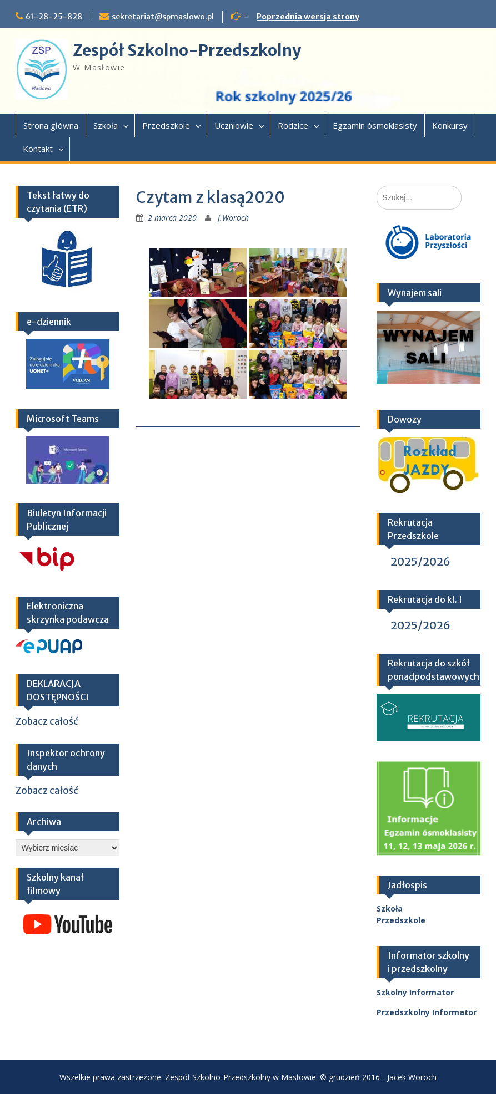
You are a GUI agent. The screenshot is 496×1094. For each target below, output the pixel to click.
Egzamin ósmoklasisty (375, 125)
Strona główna (50, 125)
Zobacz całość (47, 721)
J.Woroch (233, 217)
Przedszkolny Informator (427, 1012)
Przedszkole (166, 125)
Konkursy (450, 125)
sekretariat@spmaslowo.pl (163, 17)
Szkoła (105, 125)
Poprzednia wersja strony (308, 17)
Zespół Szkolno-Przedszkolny (187, 50)
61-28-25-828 (54, 17)
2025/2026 (420, 561)
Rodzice (293, 125)
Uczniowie (233, 125)
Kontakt (38, 148)
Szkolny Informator (415, 992)
